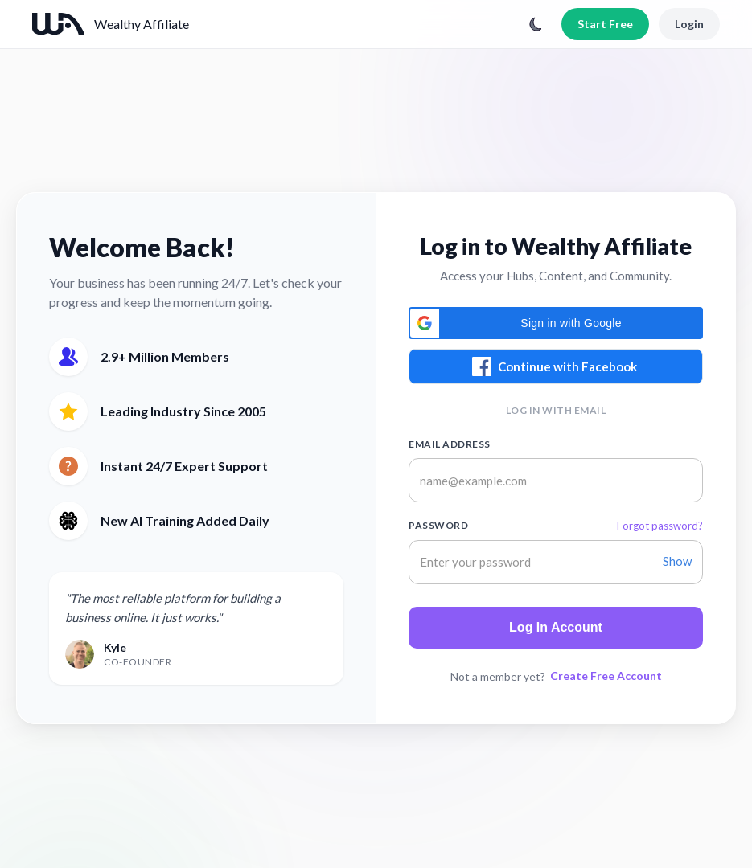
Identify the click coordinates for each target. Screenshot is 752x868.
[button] (556, 323)
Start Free (605, 24)
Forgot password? (660, 525)
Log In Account (555, 627)
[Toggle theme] (536, 24)
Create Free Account (606, 675)
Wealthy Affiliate (141, 23)
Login (689, 24)
